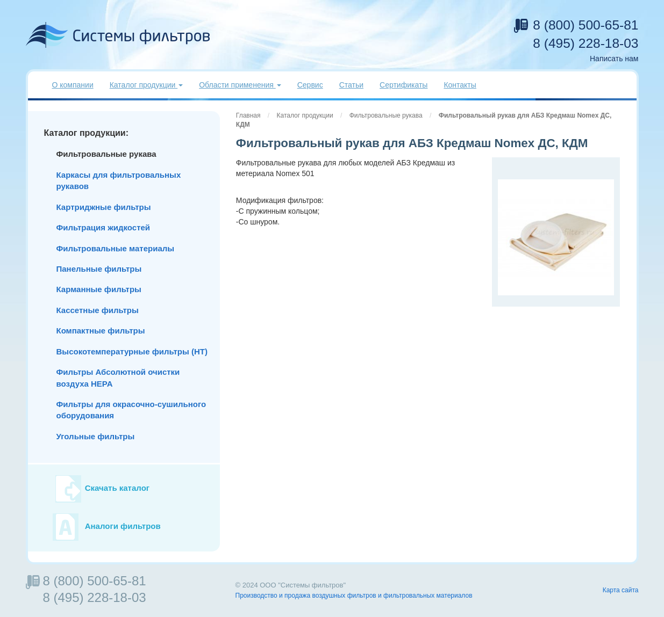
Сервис (310, 85)
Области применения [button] (240, 85)
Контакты (460, 85)
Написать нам (614, 58)
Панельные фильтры (99, 268)
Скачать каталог (117, 488)
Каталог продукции (305, 115)
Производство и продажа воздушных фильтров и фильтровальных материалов (354, 595)
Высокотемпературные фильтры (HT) (132, 351)
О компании (73, 85)
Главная (248, 115)
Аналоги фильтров (123, 526)
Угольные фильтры (95, 436)
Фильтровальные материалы (115, 248)
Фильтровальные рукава (386, 115)
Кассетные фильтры (97, 310)
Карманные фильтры (98, 289)
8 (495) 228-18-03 (585, 43)
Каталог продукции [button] (146, 85)
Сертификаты (403, 85)
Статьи (351, 85)
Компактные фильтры (100, 330)
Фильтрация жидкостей (103, 227)
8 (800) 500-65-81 (585, 25)
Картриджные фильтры (103, 207)
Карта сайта (621, 590)
